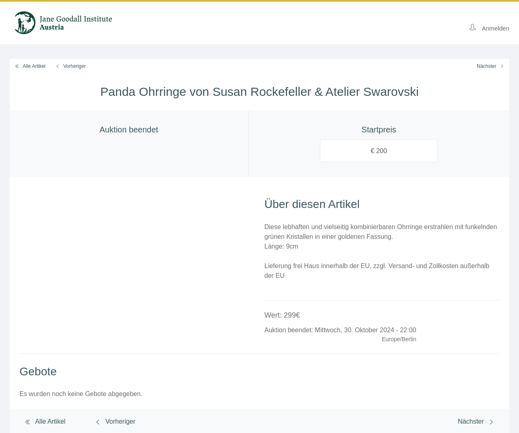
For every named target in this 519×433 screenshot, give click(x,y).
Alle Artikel (30, 66)
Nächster (490, 66)
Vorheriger (70, 66)
